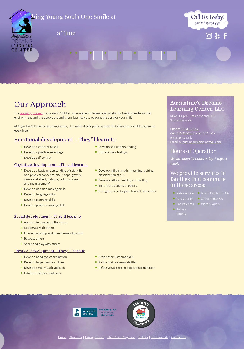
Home (62, 337)
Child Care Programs (121, 337)
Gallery (143, 337)
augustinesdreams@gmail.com (200, 142)
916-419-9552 (190, 129)
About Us (75, 337)
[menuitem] (83, 55)
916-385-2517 (186, 133)
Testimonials (159, 337)
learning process (31, 113)
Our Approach (94, 337)
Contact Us (178, 337)
